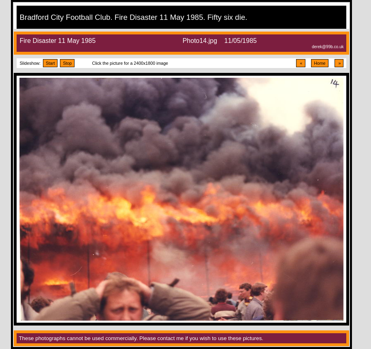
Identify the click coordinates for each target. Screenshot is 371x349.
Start (50, 63)
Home (319, 63)
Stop (67, 63)
